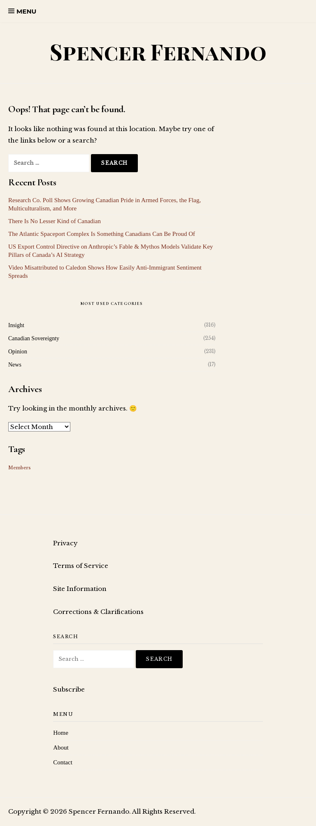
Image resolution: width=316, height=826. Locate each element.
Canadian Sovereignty (33, 338)
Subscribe (69, 689)
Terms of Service (80, 566)
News (14, 365)
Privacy (65, 543)
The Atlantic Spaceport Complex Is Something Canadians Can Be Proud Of (101, 234)
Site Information (80, 589)
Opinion (17, 351)
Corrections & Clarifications (98, 612)
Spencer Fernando (158, 51)
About (61, 747)
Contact (62, 762)
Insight (16, 325)
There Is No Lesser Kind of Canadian (54, 221)
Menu (26, 11)
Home (60, 732)
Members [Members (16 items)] (19, 468)
